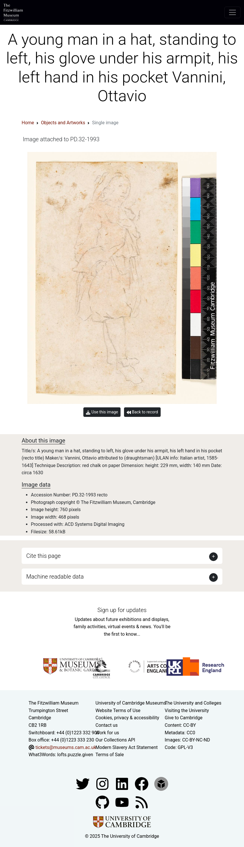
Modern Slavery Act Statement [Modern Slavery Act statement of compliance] (126, 747)
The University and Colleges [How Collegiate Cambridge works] (193, 703)
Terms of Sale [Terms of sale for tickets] (109, 754)
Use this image (102, 412)
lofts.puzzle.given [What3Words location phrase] (75, 754)
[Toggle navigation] (232, 12)
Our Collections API (115, 740)
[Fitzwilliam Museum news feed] (141, 802)
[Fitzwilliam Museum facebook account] (122, 783)
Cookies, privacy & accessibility (127, 717)
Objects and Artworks (63, 122)
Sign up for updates (122, 610)
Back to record (142, 412)
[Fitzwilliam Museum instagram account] (103, 783)
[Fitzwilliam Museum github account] (103, 802)
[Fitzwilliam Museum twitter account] (83, 783)
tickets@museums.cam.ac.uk (65, 747)
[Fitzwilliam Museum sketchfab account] (161, 783)
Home (28, 122)
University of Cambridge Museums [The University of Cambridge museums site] (130, 703)
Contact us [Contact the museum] (106, 725)
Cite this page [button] (43, 555)
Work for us (107, 732)
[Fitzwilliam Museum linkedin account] (142, 783)
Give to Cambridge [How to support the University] (183, 717)
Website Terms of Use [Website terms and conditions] (117, 710)
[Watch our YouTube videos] (122, 802)
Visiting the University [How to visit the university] (187, 710)
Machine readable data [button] (55, 576)
